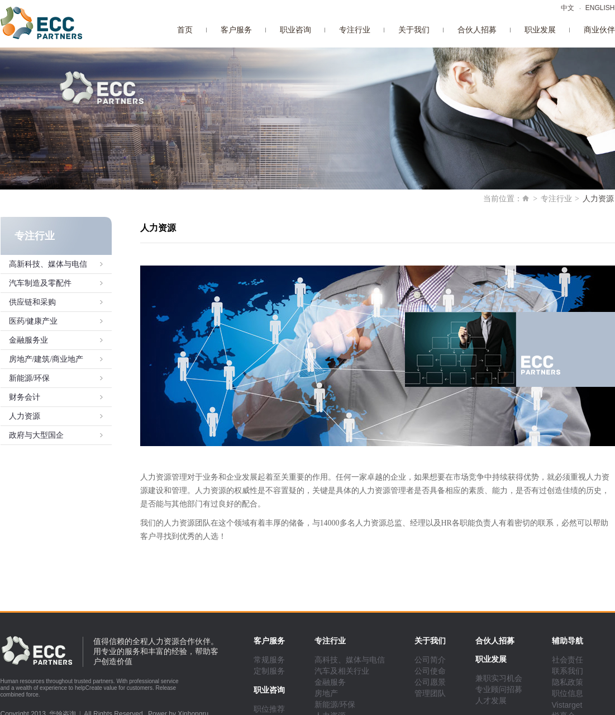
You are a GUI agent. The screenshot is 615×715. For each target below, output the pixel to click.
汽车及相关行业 (341, 671)
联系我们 (567, 671)
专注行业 (354, 30)
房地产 (326, 693)
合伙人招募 (477, 30)
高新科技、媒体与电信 (48, 264)
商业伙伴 (599, 30)
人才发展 (491, 701)
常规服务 (269, 660)
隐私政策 (567, 682)
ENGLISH (600, 8)
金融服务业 (28, 340)
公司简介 (430, 660)
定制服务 (269, 671)
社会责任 (567, 660)
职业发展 (540, 30)
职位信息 (567, 693)
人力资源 (24, 416)
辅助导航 (567, 641)
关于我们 (414, 30)
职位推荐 (269, 709)
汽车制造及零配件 (40, 283)
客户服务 (236, 30)
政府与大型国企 (36, 435)
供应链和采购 (32, 302)
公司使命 (430, 671)
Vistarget (567, 704)
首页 (185, 30)
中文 (567, 8)
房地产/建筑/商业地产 (46, 359)
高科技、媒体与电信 (349, 660)
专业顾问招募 (498, 689)
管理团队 (430, 693)
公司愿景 (430, 682)
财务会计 (24, 397)
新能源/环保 (29, 378)
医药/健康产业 (33, 321)
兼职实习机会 (498, 678)
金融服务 (330, 682)
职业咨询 (295, 30)
